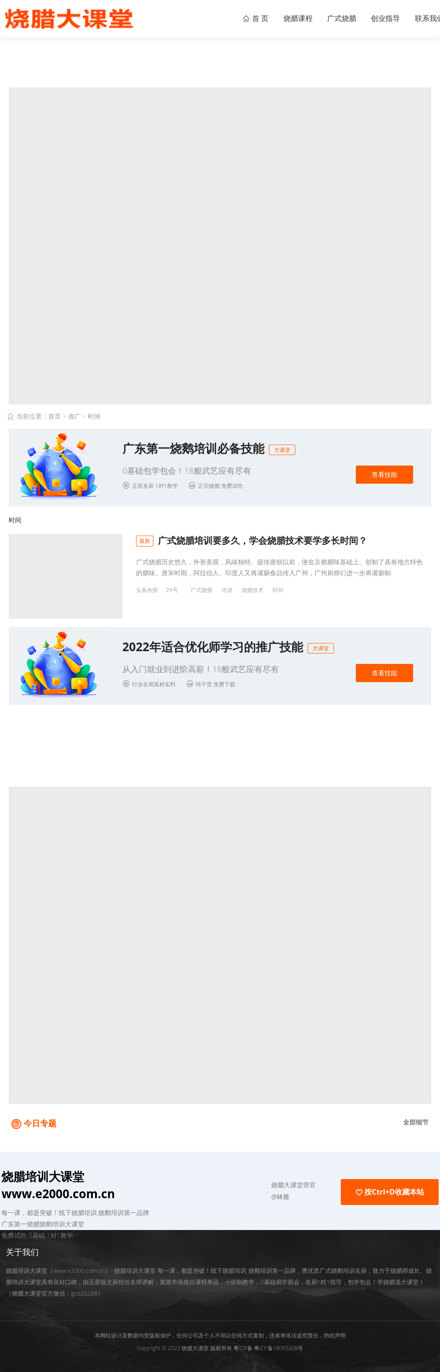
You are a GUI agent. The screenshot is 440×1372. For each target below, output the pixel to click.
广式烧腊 (330, 18)
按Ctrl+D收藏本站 (389, 1188)
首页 (54, 416)
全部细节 (416, 1117)
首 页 (236, 18)
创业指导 (379, 18)
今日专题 (40, 1118)
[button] (241, 1181)
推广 (74, 416)
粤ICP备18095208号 (278, 1343)
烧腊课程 (282, 18)
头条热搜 (147, 590)
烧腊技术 (252, 590)
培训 (227, 590)
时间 (94, 416)
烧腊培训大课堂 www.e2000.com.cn (58, 1180)
